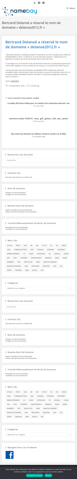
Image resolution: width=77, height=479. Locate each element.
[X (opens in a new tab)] (34, 3)
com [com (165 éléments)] (8, 250)
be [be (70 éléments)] (31, 246)
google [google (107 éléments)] (57, 254)
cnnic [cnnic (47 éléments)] (64, 246)
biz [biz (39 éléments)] (37, 246)
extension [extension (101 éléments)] (41, 254)
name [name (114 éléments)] (65, 258)
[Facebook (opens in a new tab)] (39, 3)
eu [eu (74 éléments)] (24, 254)
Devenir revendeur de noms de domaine (18, 210)
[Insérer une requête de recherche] (38, 160)
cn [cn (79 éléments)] (57, 246)
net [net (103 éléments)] (19, 262)
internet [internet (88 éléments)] (23, 258)
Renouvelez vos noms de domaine (16, 227)
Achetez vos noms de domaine (15, 193)
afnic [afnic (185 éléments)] (18, 246)
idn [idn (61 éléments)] (8, 258)
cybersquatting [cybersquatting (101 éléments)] (20, 250)
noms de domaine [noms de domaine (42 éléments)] (14, 266)
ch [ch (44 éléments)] (51, 246)
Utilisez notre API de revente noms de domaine (20, 212)
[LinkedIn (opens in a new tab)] (43, 3)
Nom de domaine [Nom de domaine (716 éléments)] (50, 262)
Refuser (48, 475)
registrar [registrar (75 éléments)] (35, 266)
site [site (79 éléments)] (54, 266)
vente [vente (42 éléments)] (9, 270)
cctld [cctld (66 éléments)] (44, 246)
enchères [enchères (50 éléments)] (61, 250)
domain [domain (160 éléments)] (40, 250)
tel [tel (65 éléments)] (61, 266)
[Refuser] (74, 473)
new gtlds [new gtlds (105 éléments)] (28, 262)
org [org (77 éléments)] (26, 266)
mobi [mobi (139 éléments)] (57, 258)
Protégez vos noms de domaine (15, 195)
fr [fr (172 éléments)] (49, 254)
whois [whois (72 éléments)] (34, 270)
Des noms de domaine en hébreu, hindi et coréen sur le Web (38, 134)
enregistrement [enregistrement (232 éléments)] (13, 254)
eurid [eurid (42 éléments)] (31, 254)
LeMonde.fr (15, 81)
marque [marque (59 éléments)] (48, 258)
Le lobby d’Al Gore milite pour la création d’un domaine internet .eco (38, 103)
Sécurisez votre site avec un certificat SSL (18, 177)
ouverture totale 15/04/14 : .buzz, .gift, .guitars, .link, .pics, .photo (38, 118)
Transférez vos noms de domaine (16, 229)
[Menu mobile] (71, 8)
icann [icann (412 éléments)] (66, 254)
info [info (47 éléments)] (15, 258)
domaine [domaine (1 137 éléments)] (50, 250)
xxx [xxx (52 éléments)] (42, 270)
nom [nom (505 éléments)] (38, 262)
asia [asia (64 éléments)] (25, 246)
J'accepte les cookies (34, 475)
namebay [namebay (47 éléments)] (10, 262)
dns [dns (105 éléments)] (32, 250)
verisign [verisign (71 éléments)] (18, 270)
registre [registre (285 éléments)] (46, 266)
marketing (35, 86)
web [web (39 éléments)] (27, 270)
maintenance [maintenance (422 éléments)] (36, 258)
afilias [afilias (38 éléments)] (9, 246)
